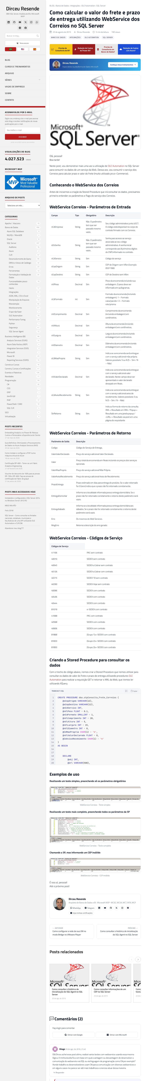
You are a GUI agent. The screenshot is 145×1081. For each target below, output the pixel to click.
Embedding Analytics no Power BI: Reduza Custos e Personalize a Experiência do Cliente (22, 434)
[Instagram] (31, 22)
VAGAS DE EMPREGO (15, 86)
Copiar (134, 691)
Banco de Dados (62, 5)
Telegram (89, 908)
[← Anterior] (131, 959)
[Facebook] (25, 28)
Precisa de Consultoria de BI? (60, 49)
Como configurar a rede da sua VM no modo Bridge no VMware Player (72, 931)
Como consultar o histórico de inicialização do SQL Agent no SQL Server (118, 931)
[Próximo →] (138, 959)
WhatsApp (75, 908)
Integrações (75, 5)
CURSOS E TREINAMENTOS (17, 66)
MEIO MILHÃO (10, 505)
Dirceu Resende (22, 8)
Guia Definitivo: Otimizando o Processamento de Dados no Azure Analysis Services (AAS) (22, 444)
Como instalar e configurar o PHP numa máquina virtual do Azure (20, 454)
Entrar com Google (74, 1034)
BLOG (7, 60)
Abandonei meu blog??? (14, 528)
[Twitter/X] (25, 22)
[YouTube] (19, 22)
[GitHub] (14, 22)
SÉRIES (22, 80)
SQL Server (101, 5)
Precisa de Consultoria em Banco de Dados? (106, 49)
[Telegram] (19, 28)
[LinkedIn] (8, 22)
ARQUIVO (9, 73)
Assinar (23, 136)
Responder (58, 1072)
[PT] (10, 49)
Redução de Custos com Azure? (129, 49)
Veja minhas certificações (81, 913)
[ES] (34, 49)
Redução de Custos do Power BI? (83, 49)
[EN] (22, 49)
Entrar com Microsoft (117, 1034)
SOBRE (8, 93)
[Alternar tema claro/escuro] (22, 43)
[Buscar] (22, 36)
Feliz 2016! (9, 510)
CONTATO (9, 100)
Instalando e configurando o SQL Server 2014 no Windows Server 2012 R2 (22, 499)
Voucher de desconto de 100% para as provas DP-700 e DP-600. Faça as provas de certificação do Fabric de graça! (22, 476)
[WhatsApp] (36, 22)
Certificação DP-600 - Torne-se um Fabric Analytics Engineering (21, 464)
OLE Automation (88, 5)
